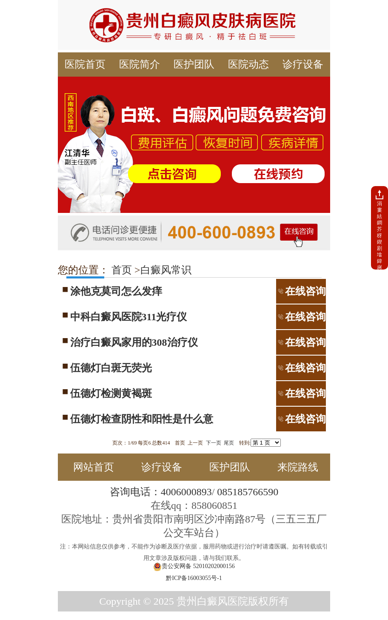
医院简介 (139, 64)
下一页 (213, 443)
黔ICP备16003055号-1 (194, 578)
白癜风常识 (165, 270)
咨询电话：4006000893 (161, 491)
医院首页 (85, 64)
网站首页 (93, 467)
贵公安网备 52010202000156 (194, 567)
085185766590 (247, 491)
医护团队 (194, 64)
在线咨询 (301, 291)
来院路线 (297, 467)
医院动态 (248, 64)
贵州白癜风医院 (212, 601)
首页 (120, 270)
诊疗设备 (302, 64)
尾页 (229, 443)
